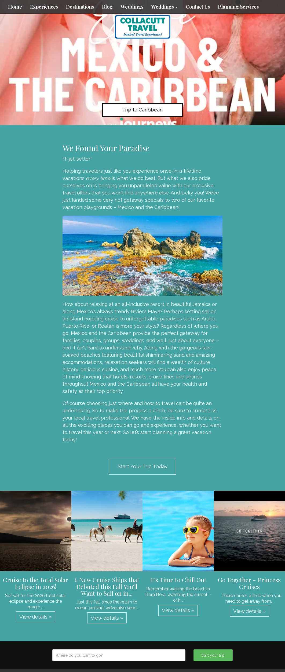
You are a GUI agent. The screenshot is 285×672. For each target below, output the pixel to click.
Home (15, 6)
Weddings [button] (164, 6)
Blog (107, 6)
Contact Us (198, 6)
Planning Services (238, 6)
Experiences (44, 6)
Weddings (132, 6)
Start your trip (213, 655)
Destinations (80, 6)
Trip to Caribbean (142, 110)
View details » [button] (35, 617)
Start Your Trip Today (142, 466)
